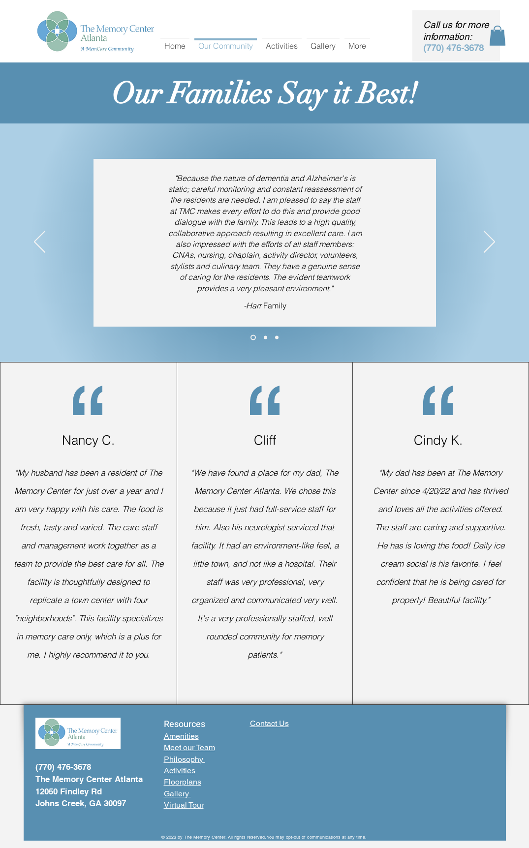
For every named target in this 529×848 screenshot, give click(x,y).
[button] (497, 36)
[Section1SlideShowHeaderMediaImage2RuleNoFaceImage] (253, 337)
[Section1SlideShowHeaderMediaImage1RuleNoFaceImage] (277, 337)
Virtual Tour (184, 805)
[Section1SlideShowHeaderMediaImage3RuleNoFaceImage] (265, 337)
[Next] (489, 242)
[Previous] (39, 242)
